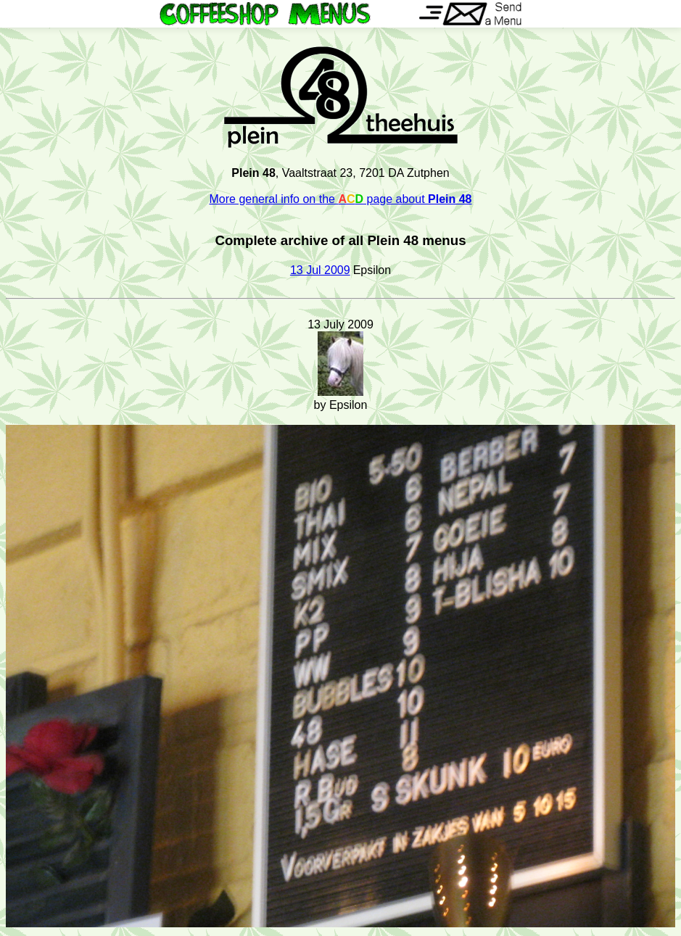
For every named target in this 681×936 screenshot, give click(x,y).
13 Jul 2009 (320, 270)
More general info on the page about (340, 199)
